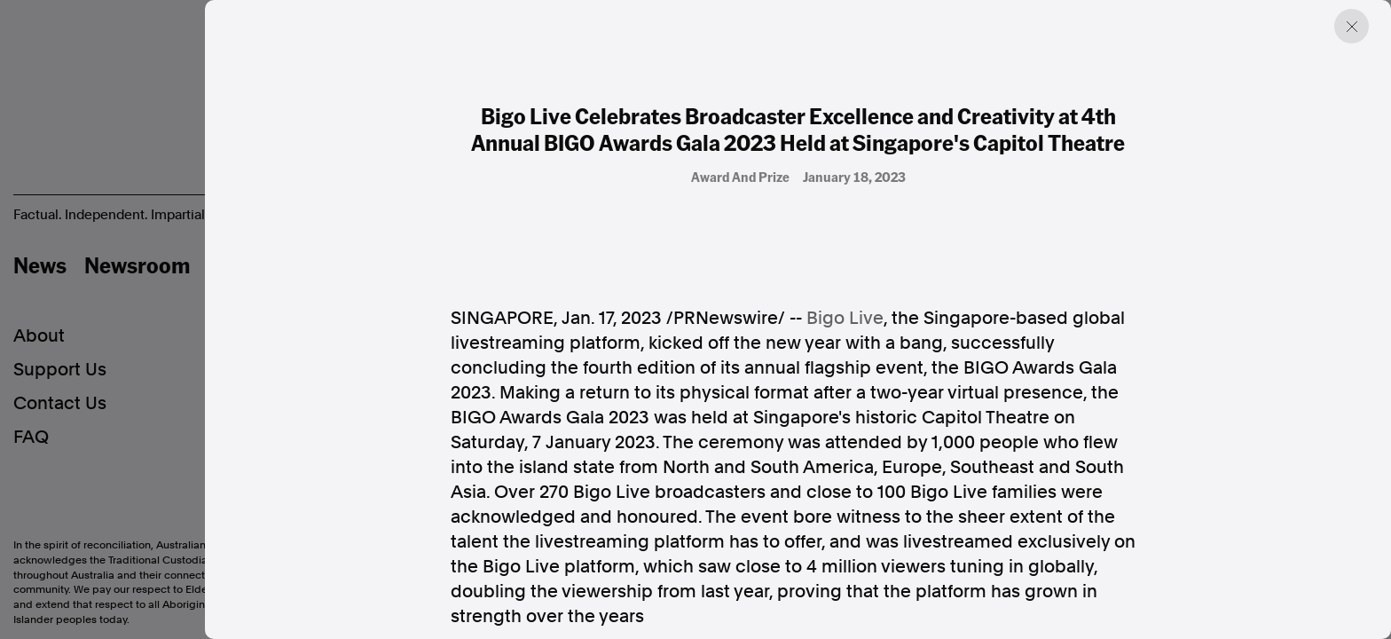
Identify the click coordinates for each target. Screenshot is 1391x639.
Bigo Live (845, 317)
